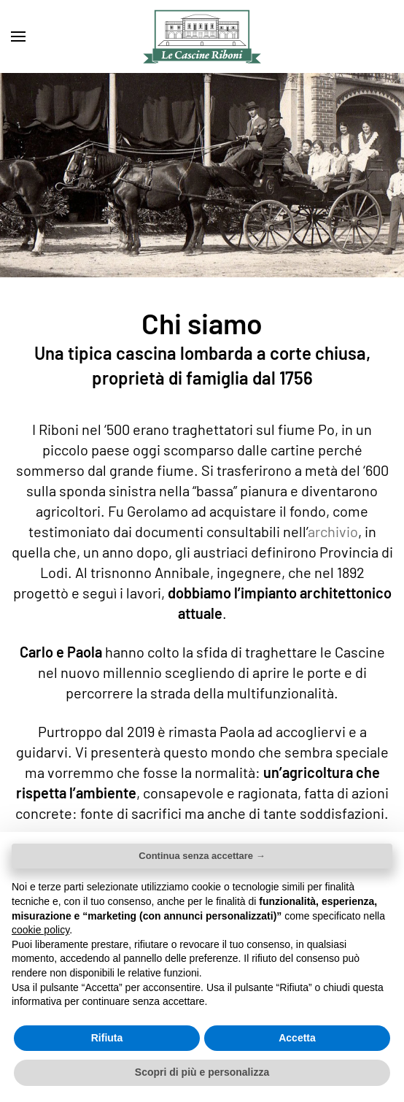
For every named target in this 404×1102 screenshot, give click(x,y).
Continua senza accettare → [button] (202, 855)
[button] (18, 36)
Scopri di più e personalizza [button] (202, 1072)
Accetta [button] (297, 1038)
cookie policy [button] (40, 930)
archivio (333, 531)
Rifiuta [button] (107, 1038)
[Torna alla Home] (202, 36)
